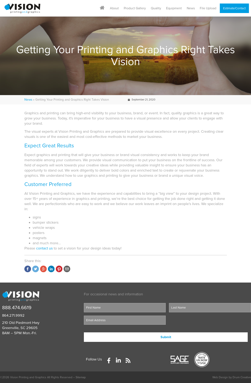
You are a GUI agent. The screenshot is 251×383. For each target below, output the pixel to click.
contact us (44, 248)
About (114, 8)
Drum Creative (242, 377)
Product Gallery (135, 8)
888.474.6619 (16, 308)
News (191, 8)
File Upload (208, 8)
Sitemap (81, 377)
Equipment (174, 8)
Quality (156, 8)
